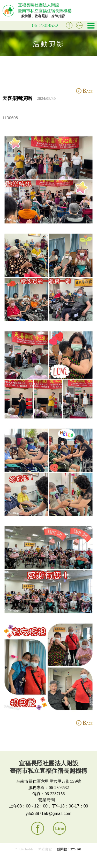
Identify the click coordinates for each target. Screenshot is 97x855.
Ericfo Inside (24, 849)
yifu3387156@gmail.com (48, 813)
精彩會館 (45, 849)
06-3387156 (55, 794)
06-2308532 (45, 25)
